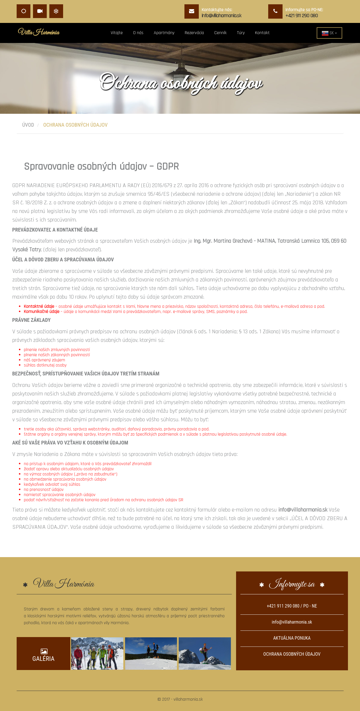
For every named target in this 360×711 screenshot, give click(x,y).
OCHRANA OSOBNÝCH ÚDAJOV (291, 654)
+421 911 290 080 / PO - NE (292, 606)
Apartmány (164, 33)
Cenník (220, 33)
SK (329, 33)
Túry (241, 33)
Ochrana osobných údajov (75, 125)
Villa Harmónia (38, 33)
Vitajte (117, 33)
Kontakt (262, 33)
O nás (138, 33)
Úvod (28, 125)
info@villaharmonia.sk (292, 622)
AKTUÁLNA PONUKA (291, 638)
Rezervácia (194, 33)
